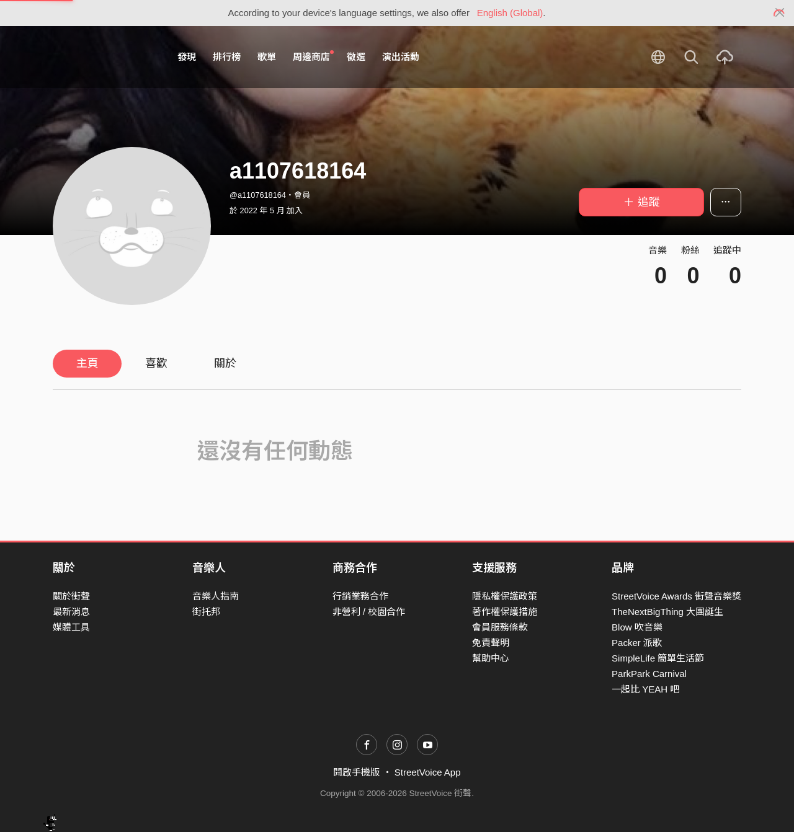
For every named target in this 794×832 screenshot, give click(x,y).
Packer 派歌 (637, 642)
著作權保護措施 (504, 611)
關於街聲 (71, 596)
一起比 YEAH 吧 (645, 689)
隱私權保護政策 (504, 596)
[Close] (780, 13)
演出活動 (400, 56)
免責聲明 (490, 642)
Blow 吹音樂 (637, 627)
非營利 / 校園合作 (369, 611)
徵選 (356, 56)
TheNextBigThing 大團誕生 (667, 611)
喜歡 (156, 363)
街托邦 (206, 611)
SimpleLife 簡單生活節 (658, 658)
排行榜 (227, 56)
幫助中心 (490, 658)
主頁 (87, 363)
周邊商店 (313, 56)
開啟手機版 (356, 772)
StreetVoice (104, 57)
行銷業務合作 (360, 596)
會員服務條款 (500, 627)
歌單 (266, 56)
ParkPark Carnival (649, 673)
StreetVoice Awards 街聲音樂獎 (676, 596)
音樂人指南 (215, 596)
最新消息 (71, 611)
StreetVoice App (428, 772)
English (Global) (510, 12)
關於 (225, 363)
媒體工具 (71, 627)
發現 (186, 56)
